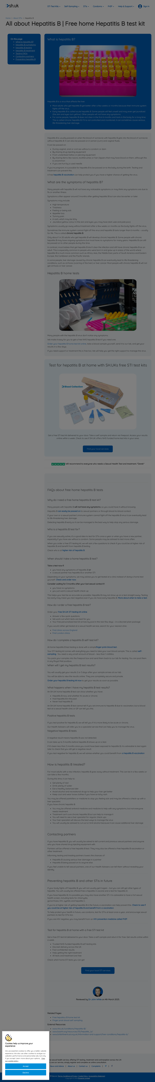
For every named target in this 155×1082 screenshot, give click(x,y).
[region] (25, 1055)
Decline (26, 1073)
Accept (26, 1066)
